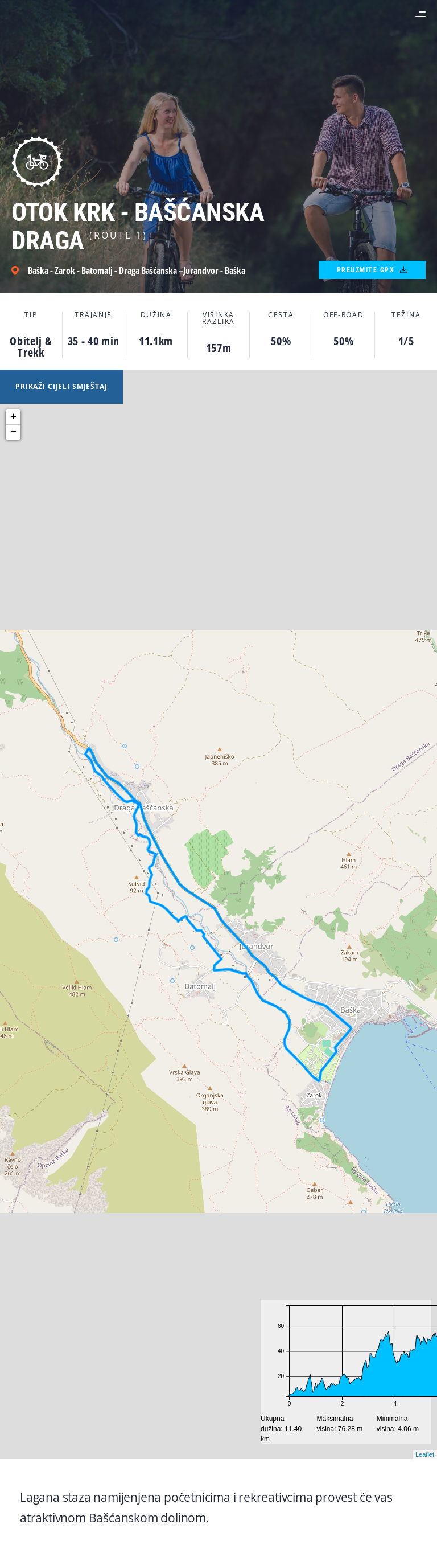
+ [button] (13, 417)
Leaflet (424, 1454)
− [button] (13, 432)
